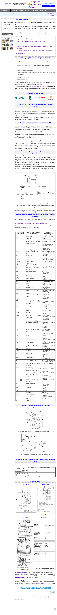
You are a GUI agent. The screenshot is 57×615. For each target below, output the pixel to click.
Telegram (32, 7)
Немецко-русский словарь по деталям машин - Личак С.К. (31, 223)
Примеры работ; (21, 53)
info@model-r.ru (49, 5)
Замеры (21, 10)
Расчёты (27, 10)
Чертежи (13, 10)
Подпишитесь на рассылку (8, 23)
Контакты (42, 10)
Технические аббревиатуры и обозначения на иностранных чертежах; (35, 50)
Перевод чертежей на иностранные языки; (28, 39)
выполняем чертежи (22, 131)
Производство (4, 10)
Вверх (52, 592)
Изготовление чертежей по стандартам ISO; (28, 43)
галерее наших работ (22, 572)
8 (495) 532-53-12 (34, 2)
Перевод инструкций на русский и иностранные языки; (31, 41)
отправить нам (40, 583)
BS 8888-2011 (35, 227)
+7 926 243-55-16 (34, 5)
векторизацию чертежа (38, 86)
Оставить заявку (49, 3)
